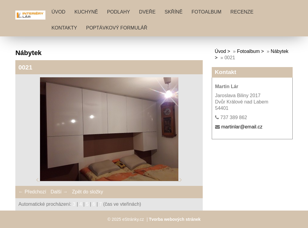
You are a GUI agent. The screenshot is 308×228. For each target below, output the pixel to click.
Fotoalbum (206, 11)
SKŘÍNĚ (174, 11)
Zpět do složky (87, 191)
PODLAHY (118, 11)
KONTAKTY (64, 27)
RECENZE (241, 11)
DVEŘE (147, 11)
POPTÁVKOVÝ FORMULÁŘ (116, 27)
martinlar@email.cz (241, 126)
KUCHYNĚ (86, 11)
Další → (59, 191)
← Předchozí (32, 191)
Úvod (58, 11)
